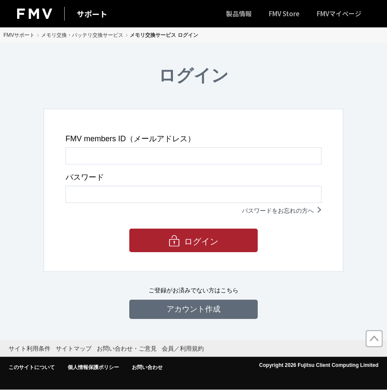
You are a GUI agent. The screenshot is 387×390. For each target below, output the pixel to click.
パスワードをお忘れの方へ (278, 210)
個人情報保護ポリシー (93, 367)
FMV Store (284, 13)
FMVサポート (19, 35)
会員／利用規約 (183, 348)
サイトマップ (74, 348)
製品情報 (239, 13)
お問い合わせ (147, 367)
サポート (92, 13)
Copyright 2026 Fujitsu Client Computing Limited (318, 365)
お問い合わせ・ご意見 (127, 348)
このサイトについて (32, 367)
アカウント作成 (193, 309)
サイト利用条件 (30, 348)
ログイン (201, 241)
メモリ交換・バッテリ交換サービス (82, 35)
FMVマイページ (339, 13)
